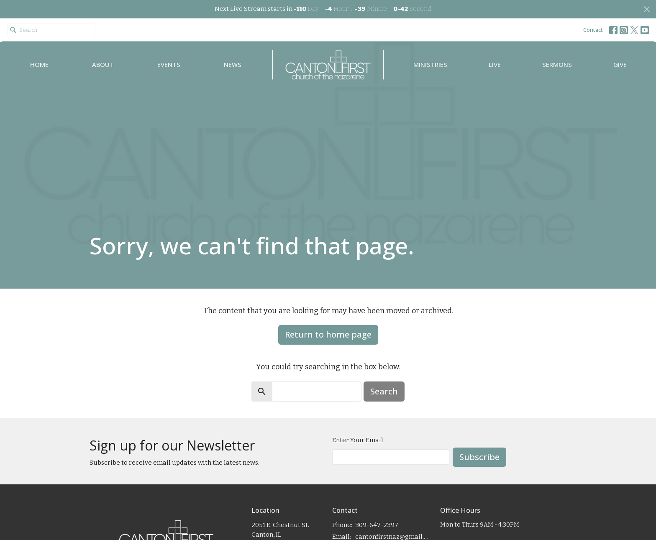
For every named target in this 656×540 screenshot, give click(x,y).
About (103, 64)
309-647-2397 (376, 525)
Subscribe (479, 457)
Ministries (430, 64)
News (232, 64)
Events (168, 64)
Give (620, 64)
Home (39, 64)
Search (384, 391)
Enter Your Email (357, 440)
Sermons (557, 64)
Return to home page (328, 334)
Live (495, 64)
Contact (593, 29)
